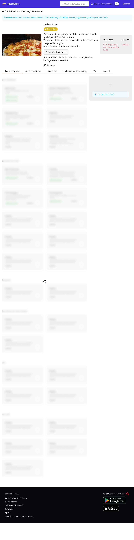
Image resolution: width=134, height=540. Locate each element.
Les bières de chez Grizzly (74, 71)
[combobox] (75, 3)
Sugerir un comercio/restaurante (19, 516)
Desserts (52, 71)
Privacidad (9, 509)
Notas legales (11, 502)
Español (126, 4)
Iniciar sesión (107, 4)
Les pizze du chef (33, 71)
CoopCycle (120, 493)
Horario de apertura (56, 52)
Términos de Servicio (14, 505)
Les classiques (12, 71)
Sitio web (49, 65)
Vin (94, 71)
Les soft (106, 71)
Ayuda (8, 512)
